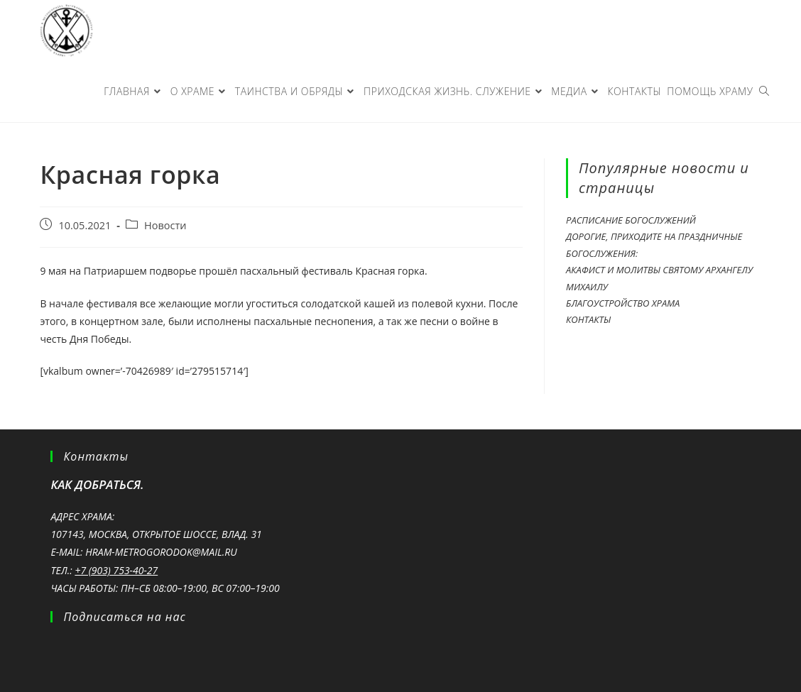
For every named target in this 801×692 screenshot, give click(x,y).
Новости (165, 225)
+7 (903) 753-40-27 (116, 570)
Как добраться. (96, 484)
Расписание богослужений (631, 220)
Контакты (588, 319)
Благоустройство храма (623, 303)
